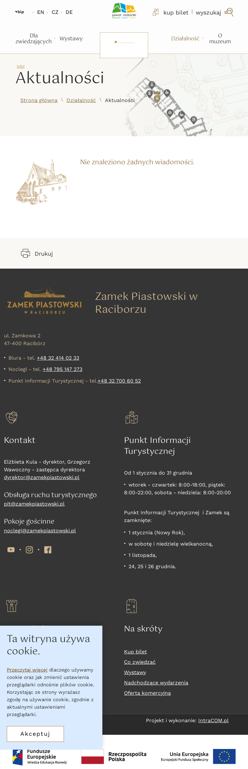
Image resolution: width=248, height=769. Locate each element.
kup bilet (170, 12)
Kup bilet (135, 652)
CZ (55, 12)
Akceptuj (35, 733)
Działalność (81, 100)
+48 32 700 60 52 (119, 381)
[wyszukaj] (215, 12)
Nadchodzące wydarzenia (156, 683)
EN (40, 12)
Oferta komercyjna (147, 693)
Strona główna (38, 100)
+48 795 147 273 (62, 369)
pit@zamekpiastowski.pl (34, 504)
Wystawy (135, 672)
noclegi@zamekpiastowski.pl (40, 531)
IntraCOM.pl (213, 720)
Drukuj (37, 253)
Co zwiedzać (140, 662)
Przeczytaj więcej (27, 670)
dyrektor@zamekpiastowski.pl (41, 477)
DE (69, 12)
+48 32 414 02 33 (58, 358)
